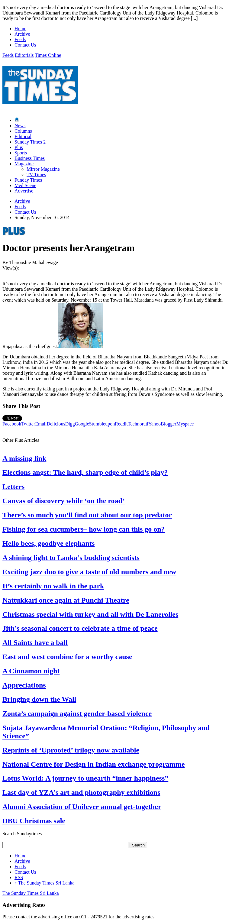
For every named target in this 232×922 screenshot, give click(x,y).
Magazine (24, 163)
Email (41, 423)
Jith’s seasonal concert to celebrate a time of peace (80, 628)
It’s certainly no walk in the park (53, 586)
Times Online (48, 55)
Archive (22, 34)
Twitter (28, 423)
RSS (18, 877)
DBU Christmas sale (33, 821)
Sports (20, 152)
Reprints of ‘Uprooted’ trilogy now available (70, 750)
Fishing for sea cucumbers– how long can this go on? (83, 529)
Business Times (29, 158)
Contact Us (25, 44)
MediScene (25, 185)
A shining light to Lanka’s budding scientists (71, 557)
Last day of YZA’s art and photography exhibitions (81, 792)
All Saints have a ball (35, 642)
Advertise (23, 190)
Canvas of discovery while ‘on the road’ (63, 501)
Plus (18, 147)
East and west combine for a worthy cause (67, 657)
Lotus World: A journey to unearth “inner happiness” (85, 778)
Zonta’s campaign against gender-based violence (77, 713)
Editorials (24, 55)
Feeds (20, 39)
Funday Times (28, 180)
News (19, 125)
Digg (70, 423)
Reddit (121, 423)
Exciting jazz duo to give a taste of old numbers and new (89, 572)
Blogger (168, 423)
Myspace (185, 423)
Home (20, 28)
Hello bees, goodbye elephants (48, 543)
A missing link (24, 458)
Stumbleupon (102, 423)
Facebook (11, 423)
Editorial (22, 136)
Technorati (138, 423)
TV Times (36, 174)
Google (82, 423)
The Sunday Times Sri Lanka (44, 882)
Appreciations (24, 685)
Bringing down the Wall (39, 699)
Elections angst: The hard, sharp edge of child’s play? (85, 472)
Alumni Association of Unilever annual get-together (81, 806)
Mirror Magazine (43, 169)
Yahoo (154, 423)
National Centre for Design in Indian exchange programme (93, 764)
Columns (23, 131)
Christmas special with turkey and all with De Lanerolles (90, 614)
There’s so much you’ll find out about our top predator (87, 515)
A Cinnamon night (31, 671)
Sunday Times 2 (30, 141)
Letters (13, 486)
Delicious (56, 423)
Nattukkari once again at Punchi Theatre (65, 600)
